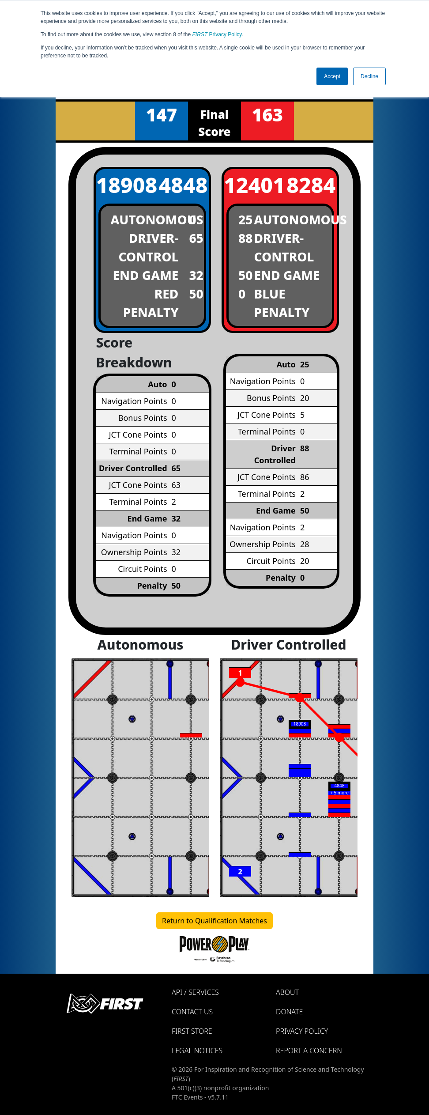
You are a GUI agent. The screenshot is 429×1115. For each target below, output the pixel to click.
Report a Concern (309, 1050)
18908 (121, 184)
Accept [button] (332, 76)
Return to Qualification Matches (214, 921)
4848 (183, 184)
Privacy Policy (217, 34)
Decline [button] (369, 76)
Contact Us (192, 1012)
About (287, 992)
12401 (249, 184)
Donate (289, 1012)
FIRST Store (192, 1031)
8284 (310, 184)
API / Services (195, 992)
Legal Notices (197, 1050)
